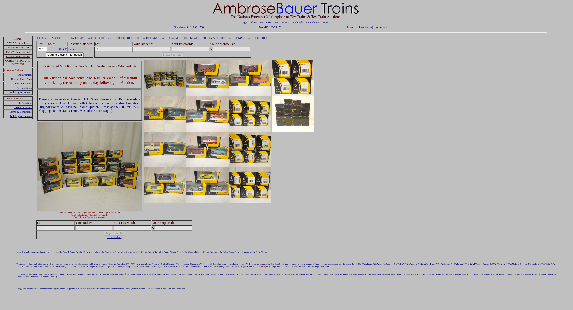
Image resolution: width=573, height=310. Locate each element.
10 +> (61, 38)
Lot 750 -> (213, 38)
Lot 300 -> (127, 38)
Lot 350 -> (137, 38)
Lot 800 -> (223, 38)
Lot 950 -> (252, 38)
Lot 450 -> (156, 38)
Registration (25, 74)
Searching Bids (23, 83)
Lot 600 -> (185, 38)
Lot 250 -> (118, 38)
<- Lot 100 (89, 38)
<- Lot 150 (99, 38)
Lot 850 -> (232, 38)
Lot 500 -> (166, 38)
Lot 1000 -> (262, 38)
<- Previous (46, 38)
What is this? (114, 237)
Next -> (55, 38)
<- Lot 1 (72, 38)
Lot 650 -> (194, 38)
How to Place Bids (21, 79)
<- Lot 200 (108, 38)
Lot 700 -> (204, 38)
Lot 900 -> (242, 38)
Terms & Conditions (20, 88)
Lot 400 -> (146, 38)
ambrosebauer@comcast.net (371, 27)
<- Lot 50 (80, 38)
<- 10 (38, 38)
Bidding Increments (21, 92)
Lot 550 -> (175, 38)
